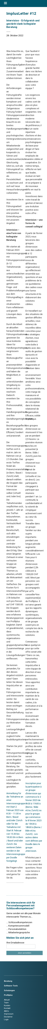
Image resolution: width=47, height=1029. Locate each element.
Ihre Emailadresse (15, 942)
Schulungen (9, 990)
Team (6, 1002)
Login (6, 1019)
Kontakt (7, 1008)
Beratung (8, 981)
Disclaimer (8, 1017)
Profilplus (8, 995)
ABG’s (6, 1011)
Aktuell (7, 1000)
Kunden (7, 1005)
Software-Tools (11, 986)
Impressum (8, 1014)
